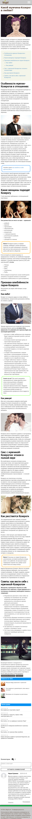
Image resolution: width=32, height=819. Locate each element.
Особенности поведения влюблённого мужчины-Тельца (14, 726)
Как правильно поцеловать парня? (10, 710)
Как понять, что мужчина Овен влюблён (12, 732)
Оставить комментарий (16, 769)
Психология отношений (8, 675)
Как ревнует (9, 65)
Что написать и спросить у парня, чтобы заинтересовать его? (12, 715)
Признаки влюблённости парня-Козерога (16, 60)
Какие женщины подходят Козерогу (15, 57)
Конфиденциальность (18, 809)
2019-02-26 (4, 713)
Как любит (9, 62)
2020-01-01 (23, 773)
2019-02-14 (4, 724)
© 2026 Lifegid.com (6, 809)
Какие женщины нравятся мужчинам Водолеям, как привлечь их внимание (15, 737)
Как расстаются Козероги (11, 73)
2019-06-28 (4, 708)
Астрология (19, 675)
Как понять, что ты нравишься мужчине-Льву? (13, 721)
